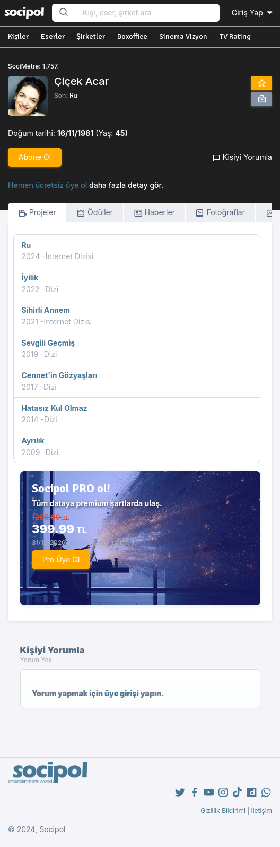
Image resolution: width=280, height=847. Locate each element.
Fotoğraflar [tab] (220, 213)
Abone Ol (35, 156)
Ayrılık (32, 440)
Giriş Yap (253, 12)
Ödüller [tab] (94, 213)
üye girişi (121, 693)
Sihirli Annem (45, 309)
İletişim (261, 811)
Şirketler (90, 36)
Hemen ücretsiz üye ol (47, 185)
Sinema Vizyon (183, 36)
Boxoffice (132, 36)
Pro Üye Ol (61, 559)
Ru (73, 95)
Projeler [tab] (37, 213)
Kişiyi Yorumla (242, 156)
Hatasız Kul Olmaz (54, 408)
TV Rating (235, 36)
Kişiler (18, 36)
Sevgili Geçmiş (48, 342)
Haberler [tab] (154, 213)
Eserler (53, 36)
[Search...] (148, 13)
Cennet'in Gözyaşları (59, 375)
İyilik (29, 277)
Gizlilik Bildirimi (223, 811)
